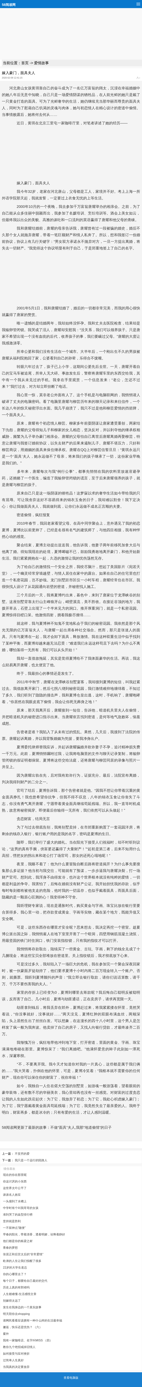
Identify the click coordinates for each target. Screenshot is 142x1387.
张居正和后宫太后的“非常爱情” (23, 1254)
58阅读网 (9, 5)
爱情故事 (41, 63)
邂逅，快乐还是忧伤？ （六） (22, 1327)
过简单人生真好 (13, 1360)
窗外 (6, 1333)
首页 (25, 63)
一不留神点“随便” (14, 1227)
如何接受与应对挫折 (16, 1353)
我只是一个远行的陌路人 (31, 1160)
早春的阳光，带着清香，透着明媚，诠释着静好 (34, 1234)
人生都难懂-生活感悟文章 (19, 1294)
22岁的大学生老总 (15, 1267)
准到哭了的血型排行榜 (18, 1214)
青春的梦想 (10, 1247)
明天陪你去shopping (16, 1313)
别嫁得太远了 (12, 1300)
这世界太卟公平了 (15, 1188)
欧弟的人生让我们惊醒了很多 (22, 1260)
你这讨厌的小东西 (15, 1181)
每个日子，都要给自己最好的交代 (25, 1280)
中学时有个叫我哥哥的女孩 (20, 1207)
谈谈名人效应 (12, 1194)
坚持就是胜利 (12, 1221)
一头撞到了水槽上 (15, 1201)
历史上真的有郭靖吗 (16, 1287)
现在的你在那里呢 (15, 1174)
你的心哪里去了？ (15, 1274)
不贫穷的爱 (22, 1153)
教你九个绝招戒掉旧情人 (19, 1347)
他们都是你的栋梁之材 (18, 1241)
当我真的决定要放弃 (16, 1366)
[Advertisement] (71, 34)
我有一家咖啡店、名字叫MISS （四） (28, 1340)
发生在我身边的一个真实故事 (22, 1307)
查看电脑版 (71, 1377)
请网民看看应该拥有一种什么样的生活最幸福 (32, 1320)
